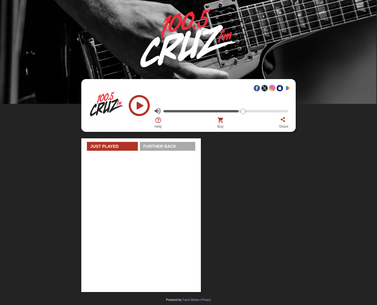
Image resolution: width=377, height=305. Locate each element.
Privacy (206, 299)
